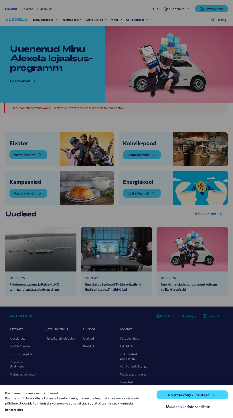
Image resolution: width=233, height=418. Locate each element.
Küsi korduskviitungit (134, 366)
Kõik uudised (205, 213)
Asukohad (126, 382)
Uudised (88, 338)
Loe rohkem (20, 81)
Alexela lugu (17, 338)
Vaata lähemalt (24, 155)
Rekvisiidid (127, 346)
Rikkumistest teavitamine (128, 356)
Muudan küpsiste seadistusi (188, 406)
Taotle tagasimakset (133, 374)
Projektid (89, 346)
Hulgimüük (44, 8)
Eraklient (11, 8)
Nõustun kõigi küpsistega (188, 395)
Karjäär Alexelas (20, 346)
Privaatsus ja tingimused (18, 364)
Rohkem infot (14, 409)
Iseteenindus (212, 9)
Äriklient (27, 8)
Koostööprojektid (21, 354)
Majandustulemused (23, 374)
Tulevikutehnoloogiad (60, 338)
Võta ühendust (129, 338)
